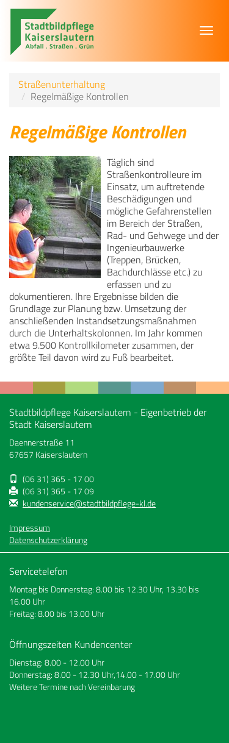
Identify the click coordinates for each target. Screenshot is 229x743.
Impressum (29, 528)
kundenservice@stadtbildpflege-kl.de (89, 503)
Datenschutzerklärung (48, 540)
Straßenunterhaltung (61, 84)
